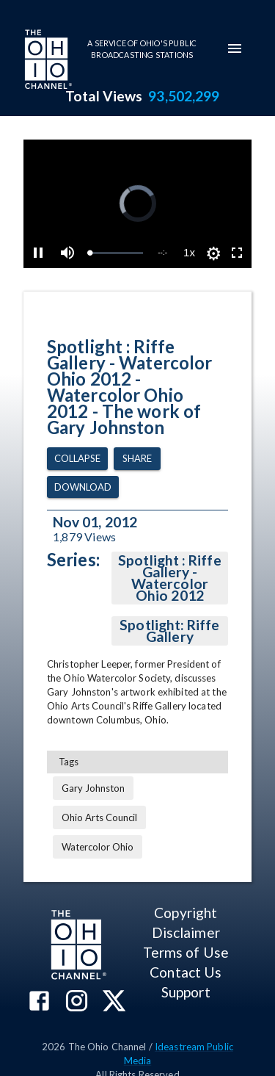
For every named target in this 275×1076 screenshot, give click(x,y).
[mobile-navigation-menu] (234, 48)
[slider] (116, 253)
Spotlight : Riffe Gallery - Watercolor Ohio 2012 (169, 578)
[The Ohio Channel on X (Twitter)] (114, 1002)
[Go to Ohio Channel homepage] (46, 61)
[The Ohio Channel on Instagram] (76, 1002)
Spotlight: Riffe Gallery (169, 631)
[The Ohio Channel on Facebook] (39, 1002)
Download (83, 487)
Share (137, 458)
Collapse (77, 458)
